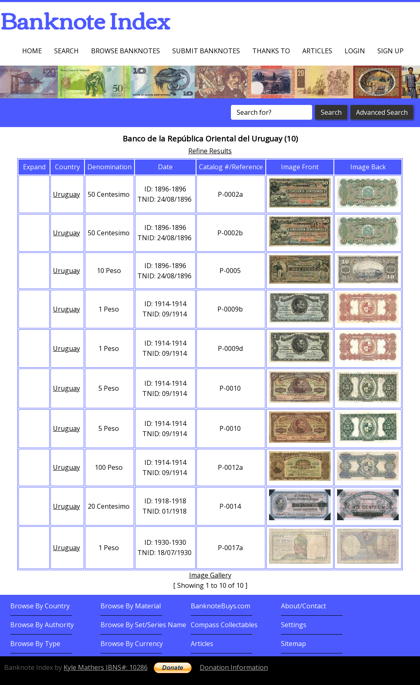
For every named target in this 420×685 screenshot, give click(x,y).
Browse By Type (35, 643)
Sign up (390, 50)
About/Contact (303, 605)
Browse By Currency (131, 643)
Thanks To (271, 50)
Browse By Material (130, 605)
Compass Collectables (224, 624)
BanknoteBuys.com (220, 605)
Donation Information (234, 667)
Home (32, 50)
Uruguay (66, 194)
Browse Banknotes (125, 50)
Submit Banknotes (206, 50)
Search (66, 50)
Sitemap (293, 643)
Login (355, 50)
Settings (293, 624)
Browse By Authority (42, 624)
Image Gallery (210, 575)
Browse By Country (40, 605)
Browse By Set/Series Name (143, 624)
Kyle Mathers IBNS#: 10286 (106, 667)
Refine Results (210, 150)
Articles (317, 50)
